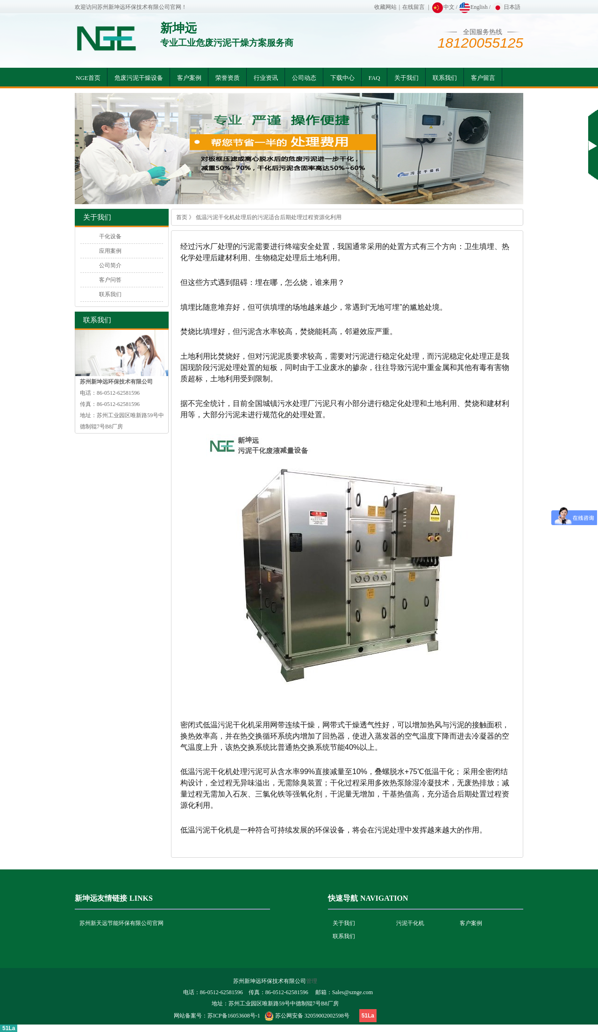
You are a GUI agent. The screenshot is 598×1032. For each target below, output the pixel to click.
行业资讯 (266, 77)
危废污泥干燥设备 (138, 77)
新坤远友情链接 (101, 898)
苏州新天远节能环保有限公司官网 (121, 923)
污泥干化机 (410, 923)
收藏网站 (385, 7)
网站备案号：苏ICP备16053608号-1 (217, 1015)
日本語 (506, 7)
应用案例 (110, 251)
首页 (181, 217)
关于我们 (406, 77)
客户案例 (189, 77)
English (473, 7)
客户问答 (110, 280)
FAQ (374, 77)
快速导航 (343, 898)
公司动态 (304, 77)
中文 (443, 7)
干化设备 (110, 236)
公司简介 (110, 265)
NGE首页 (88, 77)
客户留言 (483, 77)
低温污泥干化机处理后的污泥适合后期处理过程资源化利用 (269, 217)
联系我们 (445, 77)
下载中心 (342, 77)
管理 (311, 981)
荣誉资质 (227, 77)
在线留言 (413, 7)
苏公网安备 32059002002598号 (312, 1015)
